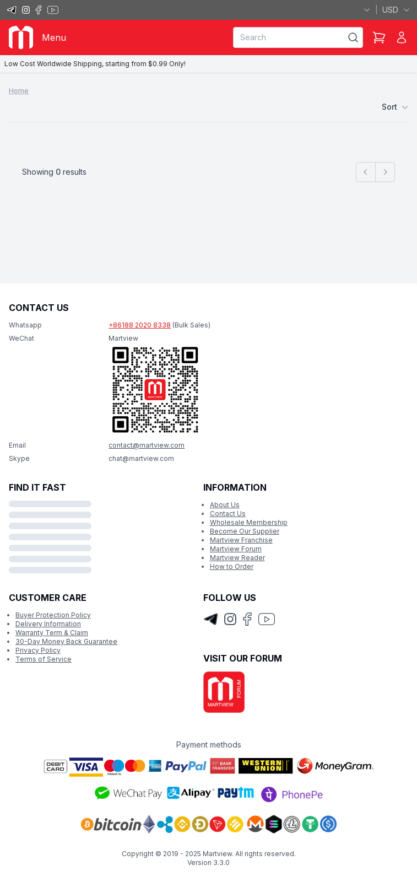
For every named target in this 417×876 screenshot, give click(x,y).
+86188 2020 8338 (140, 325)
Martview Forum (236, 549)
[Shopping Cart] (379, 37)
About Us (225, 505)
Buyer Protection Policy (53, 615)
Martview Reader (237, 557)
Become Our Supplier (244, 531)
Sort (395, 106)
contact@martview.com (147, 445)
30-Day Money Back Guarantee (66, 641)
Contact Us (228, 513)
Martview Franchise (241, 540)
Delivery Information (48, 624)
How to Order (231, 566)
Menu (54, 37)
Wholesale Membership (249, 522)
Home (19, 91)
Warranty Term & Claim (51, 632)
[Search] (353, 37)
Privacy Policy (38, 650)
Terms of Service (43, 659)
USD (396, 9)
